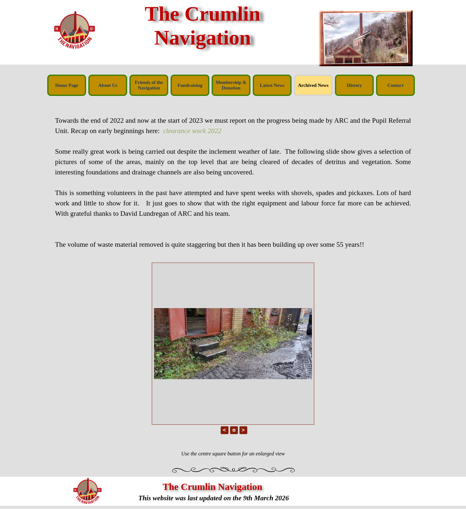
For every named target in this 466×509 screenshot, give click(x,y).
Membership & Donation (231, 85)
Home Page (66, 85)
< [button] (224, 430)
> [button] (243, 430)
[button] (234, 430)
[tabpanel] (233, 177)
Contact (395, 85)
